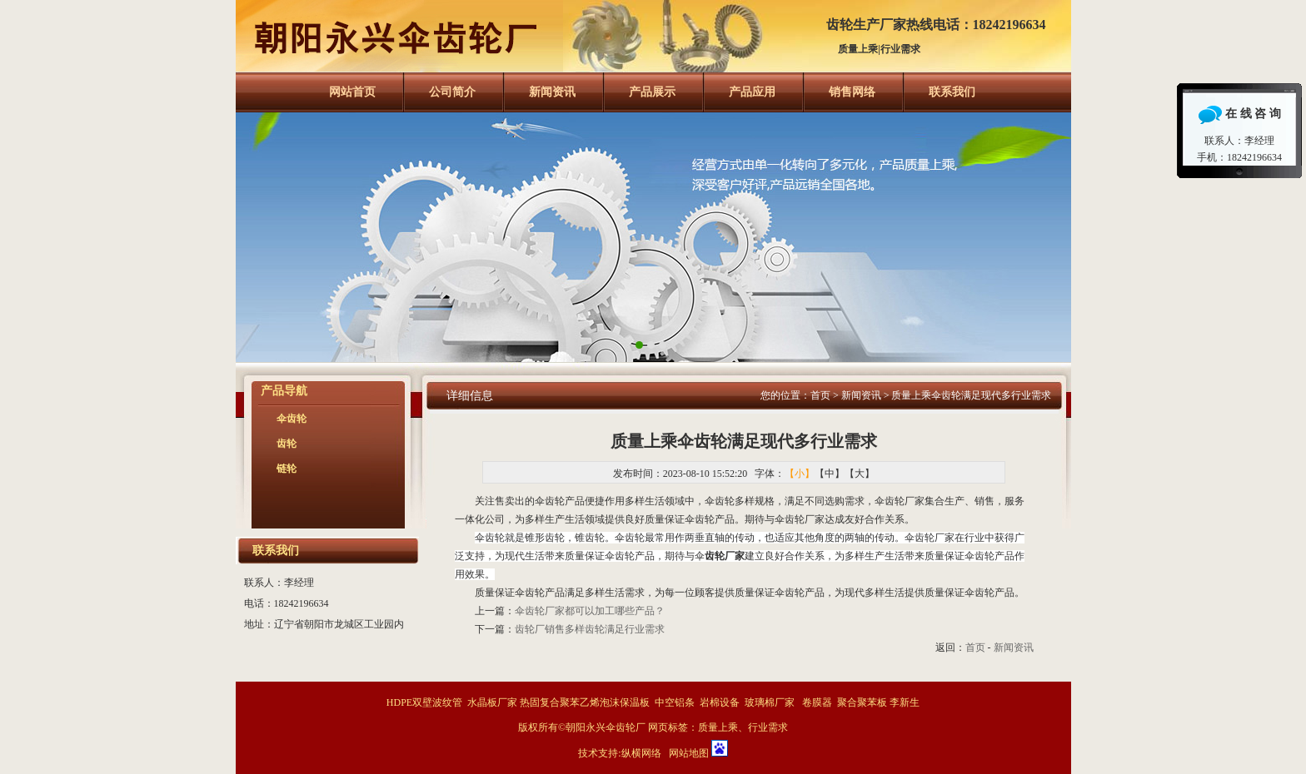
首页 (820, 395)
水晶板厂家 (492, 702)
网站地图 (689, 753)
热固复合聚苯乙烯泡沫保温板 (585, 702)
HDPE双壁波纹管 (424, 702)
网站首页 (352, 92)
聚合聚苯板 (862, 702)
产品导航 (284, 391)
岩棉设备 (720, 702)
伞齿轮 (292, 418)
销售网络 (852, 92)
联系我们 (952, 92)
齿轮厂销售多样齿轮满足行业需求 (590, 629)
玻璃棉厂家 (770, 702)
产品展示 (652, 92)
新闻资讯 (552, 92)
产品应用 (752, 92)
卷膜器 (817, 702)
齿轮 (287, 443)
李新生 (905, 702)
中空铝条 (675, 702)
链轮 (287, 468)
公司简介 (452, 92)
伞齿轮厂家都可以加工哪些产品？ (590, 611)
